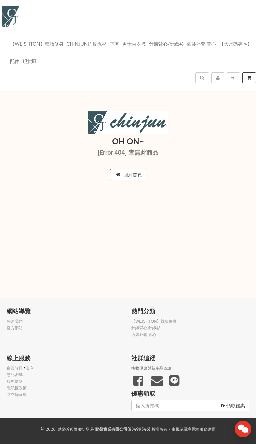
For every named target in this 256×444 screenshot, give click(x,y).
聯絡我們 (15, 321)
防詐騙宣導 (17, 394)
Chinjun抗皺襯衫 (86, 44)
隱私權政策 (17, 388)
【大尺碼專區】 (235, 44)
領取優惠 (233, 406)
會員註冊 (15, 368)
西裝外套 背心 (201, 44)
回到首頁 (129, 175)
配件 (14, 61)
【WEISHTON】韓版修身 (37, 44)
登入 (30, 368)
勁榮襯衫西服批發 (73, 429)
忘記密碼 (15, 374)
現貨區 (30, 61)
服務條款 (15, 381)
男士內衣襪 (134, 44)
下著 (114, 44)
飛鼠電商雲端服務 (191, 429)
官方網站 (15, 328)
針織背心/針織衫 (166, 44)
